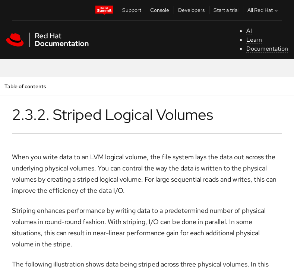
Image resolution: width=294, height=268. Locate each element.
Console (159, 10)
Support (131, 10)
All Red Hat (263, 10)
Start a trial (226, 10)
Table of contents (25, 86)
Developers (191, 10)
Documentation (267, 48)
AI (249, 31)
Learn (254, 40)
